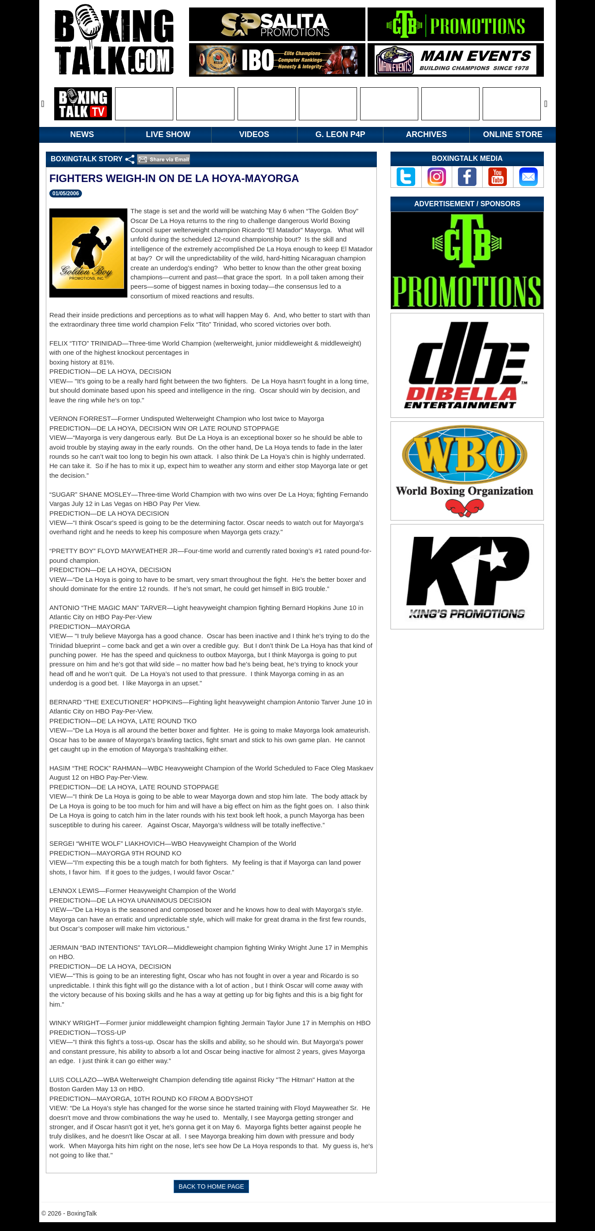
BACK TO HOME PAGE (211, 1186)
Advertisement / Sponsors (467, 204)
